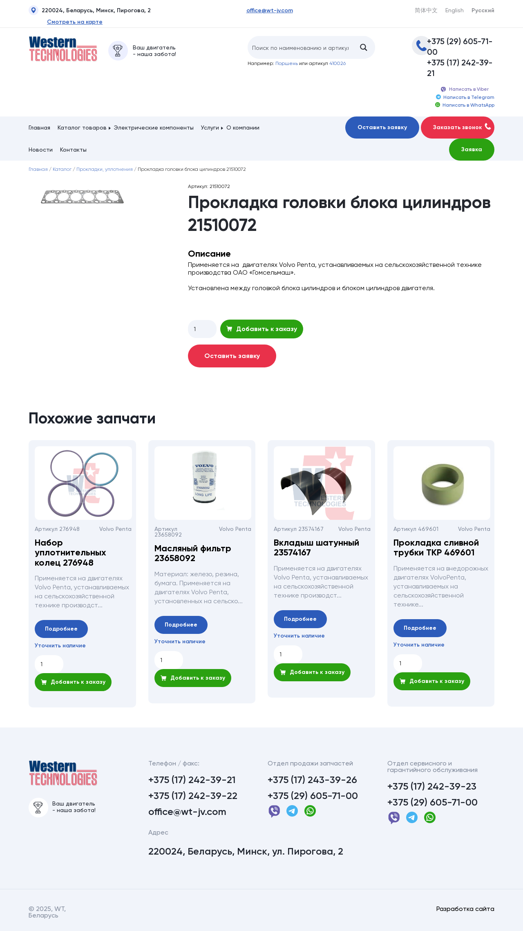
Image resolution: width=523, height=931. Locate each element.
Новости (41, 149)
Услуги (210, 127)
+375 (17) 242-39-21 (459, 68)
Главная (39, 127)
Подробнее (61, 628)
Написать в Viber (464, 89)
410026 (337, 63)
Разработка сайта (465, 909)
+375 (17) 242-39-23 (431, 786)
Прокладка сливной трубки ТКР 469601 (436, 547)
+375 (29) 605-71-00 (459, 46)
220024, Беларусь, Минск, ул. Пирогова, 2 (245, 851)
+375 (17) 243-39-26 (312, 780)
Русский (483, 10)
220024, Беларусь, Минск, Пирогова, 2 (90, 11)
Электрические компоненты (154, 127)
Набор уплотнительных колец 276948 (70, 553)
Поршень (286, 63)
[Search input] (300, 47)
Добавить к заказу (261, 329)
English (454, 10)
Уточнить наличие (60, 646)
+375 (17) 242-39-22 (192, 796)
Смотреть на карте (75, 22)
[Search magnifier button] (363, 47)
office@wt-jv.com (269, 10)
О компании (242, 127)
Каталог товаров (82, 127)
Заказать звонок (462, 127)
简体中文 (426, 10)
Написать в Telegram (465, 97)
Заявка (471, 149)
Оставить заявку (382, 127)
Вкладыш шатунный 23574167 (316, 547)
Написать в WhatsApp (464, 105)
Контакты (73, 149)
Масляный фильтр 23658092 (192, 553)
